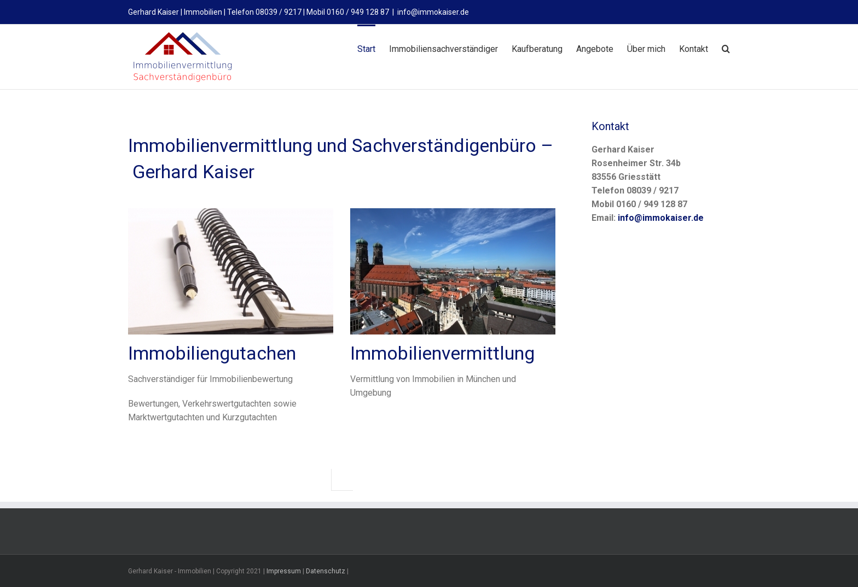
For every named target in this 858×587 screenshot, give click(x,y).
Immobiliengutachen (212, 352)
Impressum (283, 570)
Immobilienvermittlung (442, 352)
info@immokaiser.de (433, 12)
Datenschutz (325, 570)
